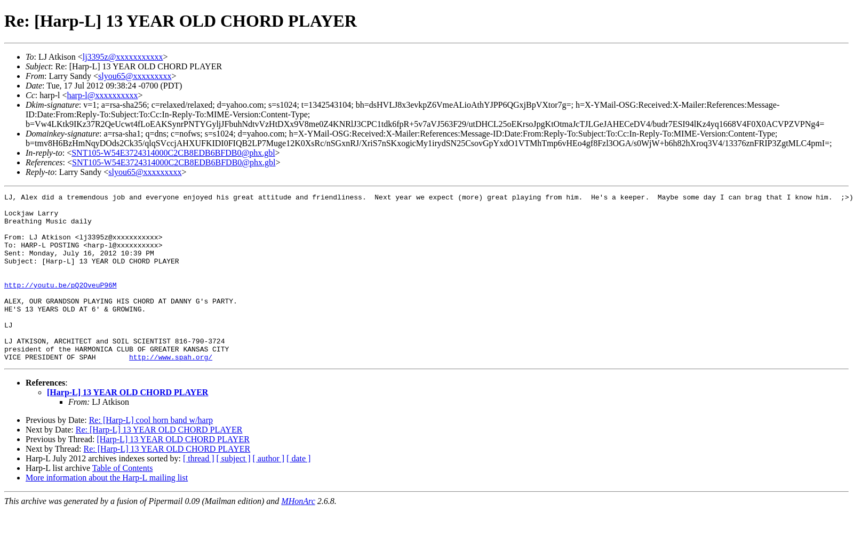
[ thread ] (198, 492)
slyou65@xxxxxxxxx (134, 76)
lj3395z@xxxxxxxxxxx (123, 56)
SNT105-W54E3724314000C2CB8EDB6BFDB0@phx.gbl (173, 152)
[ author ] (269, 492)
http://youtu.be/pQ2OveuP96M (60, 304)
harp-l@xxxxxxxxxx (102, 95)
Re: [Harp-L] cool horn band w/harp (151, 453)
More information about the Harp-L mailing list (107, 511)
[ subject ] (234, 492)
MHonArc (298, 534)
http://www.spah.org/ (170, 390)
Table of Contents (122, 501)
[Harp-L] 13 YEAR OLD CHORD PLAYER (127, 425)
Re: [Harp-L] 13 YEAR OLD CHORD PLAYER (159, 463)
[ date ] (298, 492)
